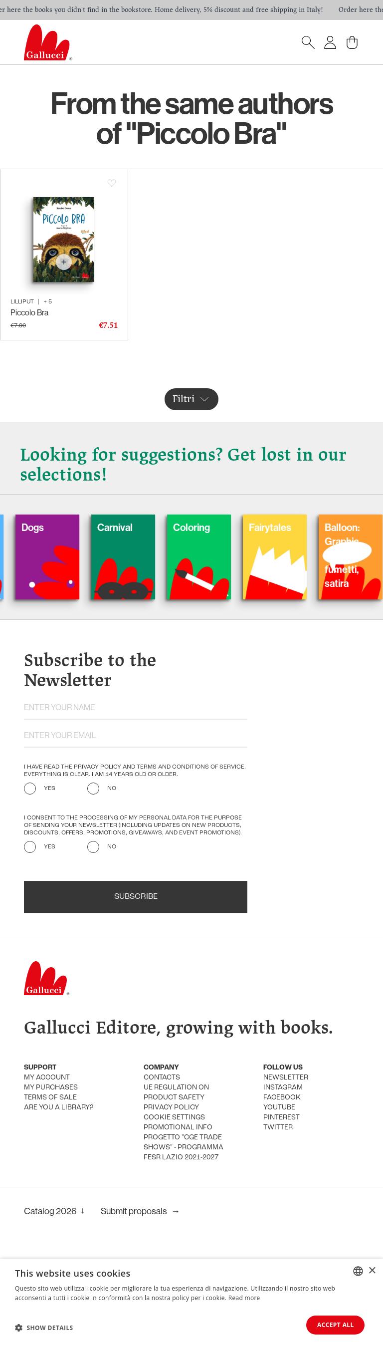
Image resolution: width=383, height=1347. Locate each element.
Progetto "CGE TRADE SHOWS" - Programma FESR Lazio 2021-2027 (183, 1147)
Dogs (47, 528)
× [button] (372, 1270)
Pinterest (281, 1117)
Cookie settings (174, 1117)
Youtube (279, 1107)
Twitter (278, 1127)
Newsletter (285, 1077)
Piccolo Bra (29, 312)
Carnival (129, 528)
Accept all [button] (334, 1325)
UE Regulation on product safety (176, 1092)
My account (47, 1077)
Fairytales (284, 528)
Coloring (206, 528)
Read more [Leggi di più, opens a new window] (244, 1298)
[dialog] (191, 1303)
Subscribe (136, 897)
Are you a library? (58, 1107)
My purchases (51, 1087)
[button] (44, 1328)
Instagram (283, 1087)
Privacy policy (171, 1107)
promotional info (178, 1127)
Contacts (162, 1077)
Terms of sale (50, 1097)
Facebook (282, 1097)
